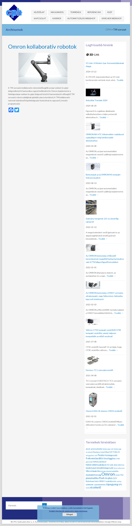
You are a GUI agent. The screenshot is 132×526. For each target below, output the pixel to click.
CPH (108, 29)
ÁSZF (109, 12)
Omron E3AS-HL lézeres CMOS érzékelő (104, 411)
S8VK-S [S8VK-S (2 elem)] (102, 481)
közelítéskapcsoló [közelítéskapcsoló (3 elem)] (105, 468)
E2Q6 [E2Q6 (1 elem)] (102, 452)
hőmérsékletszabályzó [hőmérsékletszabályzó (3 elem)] (96, 464)
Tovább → (104, 117)
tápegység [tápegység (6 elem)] (112, 484)
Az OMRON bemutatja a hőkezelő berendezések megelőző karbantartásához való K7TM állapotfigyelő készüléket (105, 259)
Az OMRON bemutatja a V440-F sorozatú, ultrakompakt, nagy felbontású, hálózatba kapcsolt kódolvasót (104, 296)
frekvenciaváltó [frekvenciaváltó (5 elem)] (94, 458)
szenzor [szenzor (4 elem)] (90, 484)
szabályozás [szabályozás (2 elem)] (111, 481)
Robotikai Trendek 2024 (96, 100)
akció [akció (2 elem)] (88, 449)
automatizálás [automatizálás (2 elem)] (96, 449)
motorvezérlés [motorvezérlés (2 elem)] (112, 471)
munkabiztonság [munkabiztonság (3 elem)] (93, 474)
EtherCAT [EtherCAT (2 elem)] (109, 452)
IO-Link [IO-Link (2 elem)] (110, 465)
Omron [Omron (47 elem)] (108, 474)
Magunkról (57, 12)
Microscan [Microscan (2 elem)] (101, 471)
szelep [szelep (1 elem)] (119, 481)
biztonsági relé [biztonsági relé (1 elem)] (108, 449)
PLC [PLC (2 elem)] (122, 475)
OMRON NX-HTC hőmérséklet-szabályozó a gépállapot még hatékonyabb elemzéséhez (105, 137)
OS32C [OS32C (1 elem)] (117, 475)
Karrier (56, 18)
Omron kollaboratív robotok (42, 46)
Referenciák (94, 12)
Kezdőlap (39, 12)
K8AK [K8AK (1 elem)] (116, 465)
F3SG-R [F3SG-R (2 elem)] (116, 452)
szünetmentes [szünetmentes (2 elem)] (100, 484)
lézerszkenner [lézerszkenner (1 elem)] (119, 468)
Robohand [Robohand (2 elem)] (90, 481)
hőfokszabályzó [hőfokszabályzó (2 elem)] (99, 462)
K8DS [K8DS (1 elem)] (120, 465)
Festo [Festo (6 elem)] (101, 455)
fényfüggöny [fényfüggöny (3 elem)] (109, 458)
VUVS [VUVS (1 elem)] (88, 488)
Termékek (75, 12)
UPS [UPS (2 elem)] (120, 484)
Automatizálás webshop (81, 18)
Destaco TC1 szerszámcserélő (99, 370)
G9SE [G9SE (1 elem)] (118, 459)
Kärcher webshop (112, 18)
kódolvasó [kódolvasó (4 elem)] (91, 467)
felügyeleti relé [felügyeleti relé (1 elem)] (91, 455)
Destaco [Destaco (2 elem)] (96, 452)
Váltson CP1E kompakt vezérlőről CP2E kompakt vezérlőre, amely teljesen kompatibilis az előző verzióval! (103, 333)
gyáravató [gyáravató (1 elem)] (89, 462)
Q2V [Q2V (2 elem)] (115, 478)
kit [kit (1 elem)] (123, 465)
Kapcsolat (40, 18)
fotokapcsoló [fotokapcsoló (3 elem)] (111, 455)
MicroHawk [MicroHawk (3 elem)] (91, 471)
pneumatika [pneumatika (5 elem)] (92, 478)
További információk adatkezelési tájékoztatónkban (68, 511)
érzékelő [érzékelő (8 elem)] (95, 487)
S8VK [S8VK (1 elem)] (97, 481)
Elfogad (70, 514)
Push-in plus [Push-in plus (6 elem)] (105, 478)
